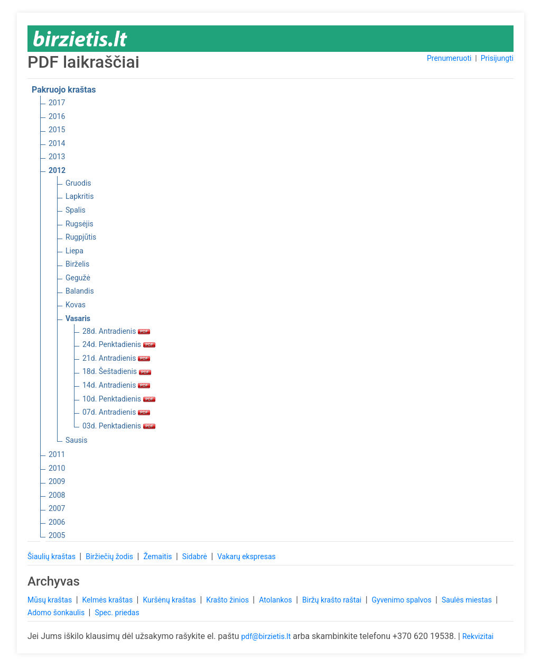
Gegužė (78, 277)
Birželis (77, 264)
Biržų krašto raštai (332, 600)
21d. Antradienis (116, 358)
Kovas (76, 304)
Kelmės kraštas (108, 600)
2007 (57, 508)
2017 (57, 102)
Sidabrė (195, 556)
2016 (57, 116)
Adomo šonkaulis (57, 612)
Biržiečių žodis (110, 556)
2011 (57, 454)
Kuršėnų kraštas (170, 600)
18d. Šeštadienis (116, 371)
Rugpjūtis (81, 237)
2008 (57, 495)
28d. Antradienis (116, 331)
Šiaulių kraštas (52, 556)
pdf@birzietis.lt (266, 636)
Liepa (74, 251)
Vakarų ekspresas (246, 556)
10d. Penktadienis (118, 399)
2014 (57, 143)
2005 (57, 535)
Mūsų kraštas (50, 600)
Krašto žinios (228, 600)
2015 (57, 129)
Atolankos (276, 600)
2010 (57, 468)
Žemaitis (158, 556)
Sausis (77, 440)
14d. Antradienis (116, 385)
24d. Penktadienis (118, 344)
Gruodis (78, 183)
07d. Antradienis (116, 412)
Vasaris (78, 318)
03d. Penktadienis (118, 426)
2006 (57, 522)
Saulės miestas (467, 600)
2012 (57, 170)
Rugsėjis (80, 224)
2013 (57, 156)
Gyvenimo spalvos (403, 600)
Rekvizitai (477, 636)
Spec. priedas (117, 612)
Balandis (80, 291)
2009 (57, 481)
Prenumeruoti (449, 58)
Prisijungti (497, 58)
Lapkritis (80, 196)
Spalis (76, 210)
